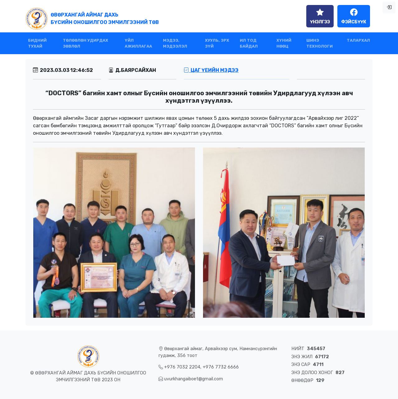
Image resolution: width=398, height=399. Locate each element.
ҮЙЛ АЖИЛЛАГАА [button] (138, 43)
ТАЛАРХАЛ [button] (358, 40)
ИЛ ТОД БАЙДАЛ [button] (249, 43)
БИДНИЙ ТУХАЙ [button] (37, 43)
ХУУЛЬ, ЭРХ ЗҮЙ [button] (217, 43)
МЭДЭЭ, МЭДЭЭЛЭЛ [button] (175, 43)
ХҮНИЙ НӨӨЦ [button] (283, 43)
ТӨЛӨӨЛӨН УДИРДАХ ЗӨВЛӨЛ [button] (85, 43)
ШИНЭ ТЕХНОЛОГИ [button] (319, 43)
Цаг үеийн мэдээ (211, 70)
